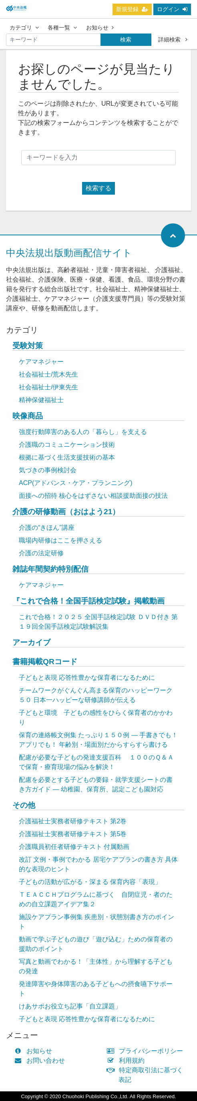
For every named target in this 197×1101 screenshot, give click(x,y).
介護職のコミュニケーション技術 (67, 444)
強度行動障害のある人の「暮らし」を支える (83, 431)
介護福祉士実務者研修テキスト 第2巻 (73, 821)
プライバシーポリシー (147, 1051)
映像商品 (27, 416)
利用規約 (128, 1060)
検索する (98, 188)
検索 (125, 39)
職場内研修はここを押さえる (60, 540)
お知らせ (100, 27)
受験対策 (27, 345)
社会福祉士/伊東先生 (48, 387)
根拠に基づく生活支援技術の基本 (67, 457)
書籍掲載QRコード (44, 661)
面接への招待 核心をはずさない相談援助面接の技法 (93, 495)
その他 (23, 805)
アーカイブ (31, 642)
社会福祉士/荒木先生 (48, 374)
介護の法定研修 (41, 553)
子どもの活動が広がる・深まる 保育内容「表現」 (90, 881)
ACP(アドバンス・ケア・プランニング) (76, 482)
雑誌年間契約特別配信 (50, 569)
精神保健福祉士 (41, 400)
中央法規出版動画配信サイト (69, 252)
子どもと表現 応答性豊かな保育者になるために (87, 677)
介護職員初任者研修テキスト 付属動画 (74, 846)
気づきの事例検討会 (47, 470)
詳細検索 (172, 39)
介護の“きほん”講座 (46, 527)
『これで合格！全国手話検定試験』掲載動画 (88, 601)
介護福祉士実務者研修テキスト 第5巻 (73, 834)
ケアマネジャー (41, 361)
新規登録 (132, 9)
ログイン (172, 9)
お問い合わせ (41, 1060)
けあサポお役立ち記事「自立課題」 (70, 1006)
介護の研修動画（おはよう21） (66, 511)
